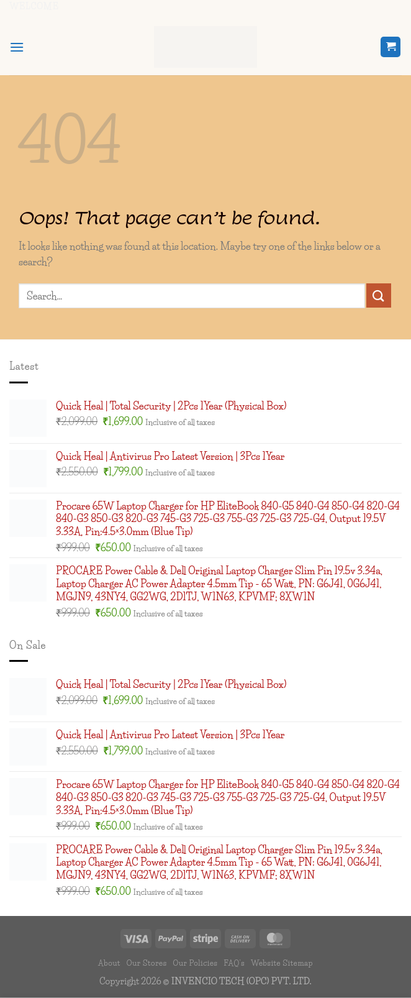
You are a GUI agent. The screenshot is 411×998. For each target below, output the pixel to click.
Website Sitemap (282, 963)
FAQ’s (234, 963)
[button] (16, 47)
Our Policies (195, 963)
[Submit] (378, 295)
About (109, 963)
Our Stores (147, 963)
